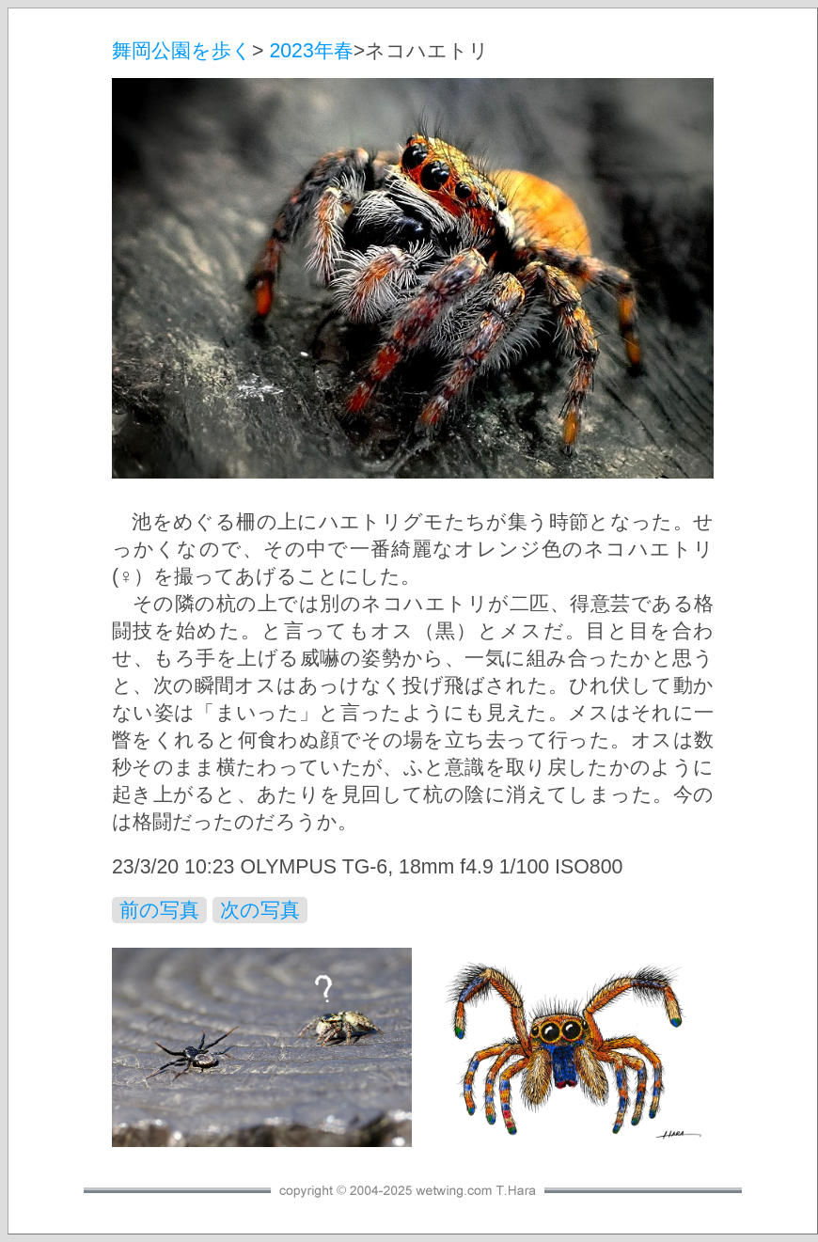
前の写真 (159, 910)
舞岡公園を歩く (182, 50)
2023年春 (311, 50)
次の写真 (260, 910)
